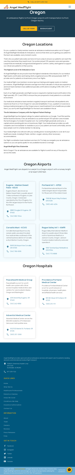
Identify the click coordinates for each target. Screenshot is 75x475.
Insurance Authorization (12, 407)
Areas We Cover (9, 400)
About (6, 421)
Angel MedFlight (19, 469)
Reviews (7, 431)
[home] (17, 7)
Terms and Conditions (61, 470)
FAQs (5, 439)
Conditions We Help (11, 404)
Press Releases (9, 435)
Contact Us (8, 411)
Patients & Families (11, 397)
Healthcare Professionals (13, 393)
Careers (7, 428)
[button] (69, 6)
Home (6, 386)
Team (6, 424)
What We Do (8, 390)
